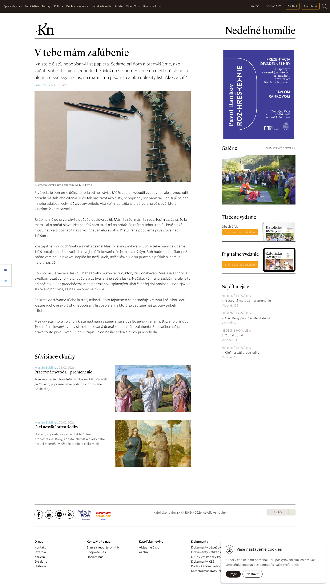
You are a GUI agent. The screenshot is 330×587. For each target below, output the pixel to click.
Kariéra (40, 557)
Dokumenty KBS (202, 561)
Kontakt (40, 547)
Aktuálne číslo (149, 547)
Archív (278, 512)
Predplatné (310, 6)
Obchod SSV (273, 6)
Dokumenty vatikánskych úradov (215, 552)
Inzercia (254, 6)
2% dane (41, 561)
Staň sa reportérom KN (103, 547)
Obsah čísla (230, 226)
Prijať (233, 574)
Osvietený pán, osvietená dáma (247, 318)
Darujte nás (95, 557)
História (40, 566)
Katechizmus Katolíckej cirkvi (212, 571)
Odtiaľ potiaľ (234, 335)
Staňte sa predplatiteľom (240, 232)
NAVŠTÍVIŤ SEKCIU (280, 148)
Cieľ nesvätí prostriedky (56, 427)
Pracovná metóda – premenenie (63, 372)
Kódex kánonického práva (210, 566)
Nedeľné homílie (235, 296)
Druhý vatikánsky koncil (208, 557)
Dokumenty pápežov (206, 547)
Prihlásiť (292, 6)
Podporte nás (96, 552)
